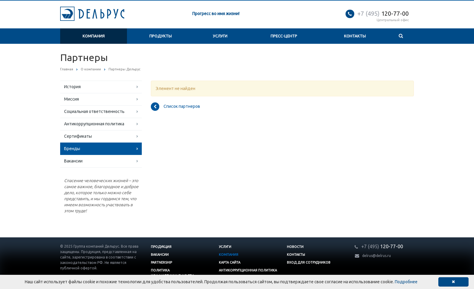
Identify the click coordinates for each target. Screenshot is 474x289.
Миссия (71, 99)
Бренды (72, 148)
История (72, 86)
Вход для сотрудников (308, 262)
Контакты (355, 36)
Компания (94, 36)
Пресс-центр (284, 36)
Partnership (161, 262)
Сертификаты (78, 136)
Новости (295, 247)
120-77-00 (383, 13)
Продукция (161, 247)
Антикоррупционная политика (94, 123)
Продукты (160, 36)
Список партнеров (175, 106)
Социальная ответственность (94, 111)
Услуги (220, 36)
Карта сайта (229, 262)
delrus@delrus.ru (376, 256)
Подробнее (406, 281)
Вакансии (73, 161)
